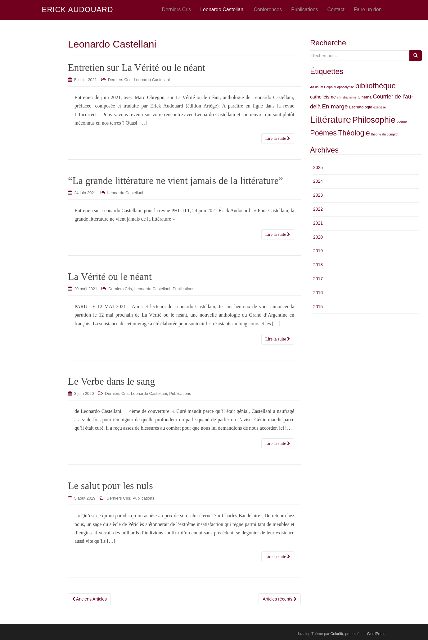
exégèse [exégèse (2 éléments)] (379, 107)
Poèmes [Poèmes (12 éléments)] (323, 133)
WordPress (376, 634)
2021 (318, 223)
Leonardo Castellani (152, 79)
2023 (318, 195)
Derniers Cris (120, 79)
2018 (318, 264)
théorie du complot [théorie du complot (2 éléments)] (385, 134)
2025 (318, 167)
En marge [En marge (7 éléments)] (335, 106)
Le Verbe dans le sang (111, 381)
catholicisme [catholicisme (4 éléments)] (323, 96)
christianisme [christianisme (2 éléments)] (346, 97)
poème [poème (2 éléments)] (402, 121)
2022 (318, 209)
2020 (318, 237)
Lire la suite (277, 138)
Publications (183, 288)
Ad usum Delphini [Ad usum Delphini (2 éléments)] (323, 87)
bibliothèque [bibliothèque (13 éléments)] (375, 85)
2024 (318, 181)
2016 (318, 292)
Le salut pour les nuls (110, 485)
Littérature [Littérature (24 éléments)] (330, 119)
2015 (318, 306)
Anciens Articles (89, 599)
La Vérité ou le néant (110, 276)
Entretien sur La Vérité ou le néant (136, 67)
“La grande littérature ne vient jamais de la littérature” (175, 180)
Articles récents (280, 599)
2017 (318, 278)
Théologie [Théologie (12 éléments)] (354, 133)
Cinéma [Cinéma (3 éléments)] (365, 97)
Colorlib (337, 634)
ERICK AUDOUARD (77, 9)
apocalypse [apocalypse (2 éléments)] (345, 87)
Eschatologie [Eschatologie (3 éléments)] (360, 107)
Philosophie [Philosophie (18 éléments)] (373, 120)
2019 (318, 250)
